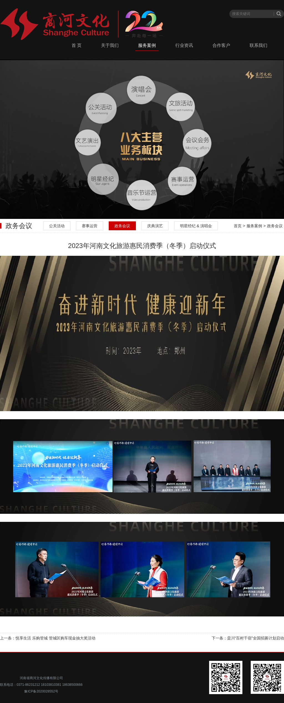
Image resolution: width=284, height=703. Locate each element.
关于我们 (110, 45)
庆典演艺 (155, 226)
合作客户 (221, 45)
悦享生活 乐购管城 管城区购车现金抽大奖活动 (55, 638)
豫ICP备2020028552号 (41, 691)
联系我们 (258, 45)
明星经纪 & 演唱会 (196, 226)
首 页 (77, 45)
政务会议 (122, 226)
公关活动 (57, 226)
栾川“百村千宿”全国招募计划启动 (255, 638)
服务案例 (147, 45)
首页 (238, 226)
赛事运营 (89, 226)
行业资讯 (184, 45)
